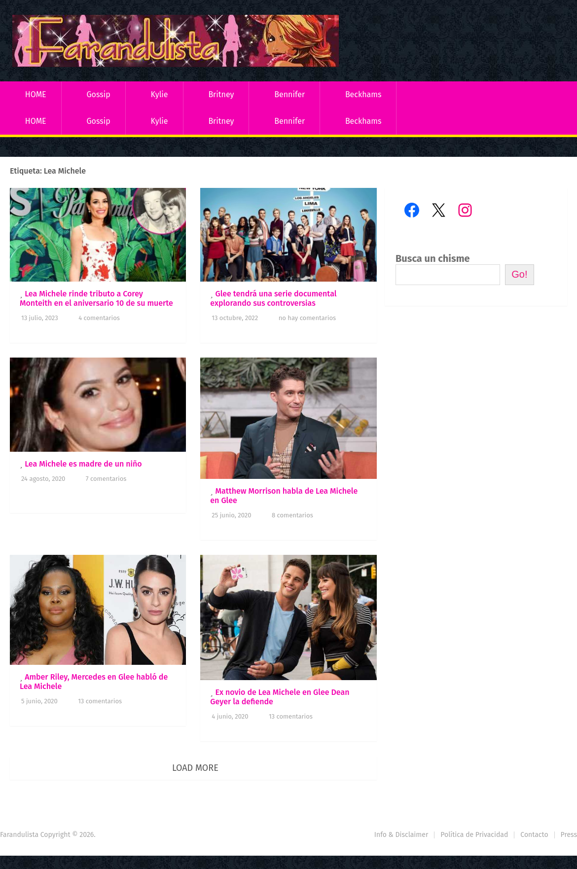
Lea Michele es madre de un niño (83, 464)
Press (569, 835)
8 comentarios (292, 515)
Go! (519, 274)
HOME (35, 94)
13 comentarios (100, 701)
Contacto (534, 835)
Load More (195, 767)
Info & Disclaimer (401, 835)
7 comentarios (106, 478)
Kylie (159, 94)
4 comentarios (99, 318)
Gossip (98, 94)
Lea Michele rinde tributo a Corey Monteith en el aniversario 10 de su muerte (96, 298)
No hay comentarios (307, 318)
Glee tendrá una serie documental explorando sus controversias (273, 298)
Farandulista (19, 835)
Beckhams (363, 94)
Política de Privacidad (474, 835)
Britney (221, 94)
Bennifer (289, 94)
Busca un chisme (433, 258)
